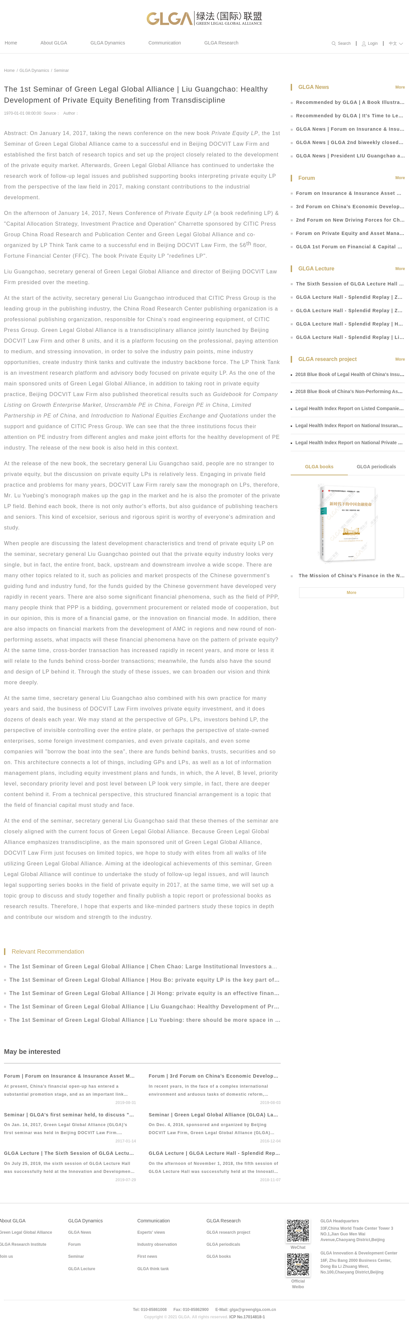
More (400, 87)
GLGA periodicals (376, 466)
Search (341, 43)
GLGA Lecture (81, 1268)
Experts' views (151, 1232)
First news (147, 1256)
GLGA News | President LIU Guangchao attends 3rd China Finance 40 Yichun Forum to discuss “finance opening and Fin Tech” (348, 155)
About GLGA (53, 42)
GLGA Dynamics (108, 42)
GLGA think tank (153, 1268)
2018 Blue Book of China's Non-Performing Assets (349, 391)
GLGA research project (228, 1232)
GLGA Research (221, 42)
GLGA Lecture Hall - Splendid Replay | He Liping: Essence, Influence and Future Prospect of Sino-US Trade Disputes (348, 324)
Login (370, 43)
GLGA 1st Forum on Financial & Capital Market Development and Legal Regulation (348, 246)
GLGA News (79, 1232)
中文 (396, 43)
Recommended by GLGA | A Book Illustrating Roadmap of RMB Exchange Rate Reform (348, 102)
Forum (74, 1244)
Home (11, 42)
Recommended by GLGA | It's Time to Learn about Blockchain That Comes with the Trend (348, 115)
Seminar (61, 70)
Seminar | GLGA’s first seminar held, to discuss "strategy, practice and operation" (70, 1114)
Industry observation (157, 1244)
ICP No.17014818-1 (247, 1317)
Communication (164, 42)
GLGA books (319, 466)
